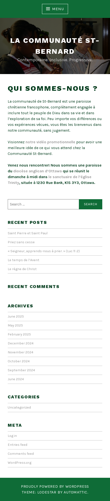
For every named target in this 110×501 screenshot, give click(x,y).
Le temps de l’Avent (23, 260)
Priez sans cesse (21, 242)
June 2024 (16, 379)
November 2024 (20, 352)
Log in (12, 436)
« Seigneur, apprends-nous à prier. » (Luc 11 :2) (44, 251)
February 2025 (19, 334)
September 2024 (21, 370)
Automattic (75, 492)
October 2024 (19, 361)
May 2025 (15, 325)
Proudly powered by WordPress (55, 486)
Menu (58, 9)
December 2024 (21, 343)
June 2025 (16, 316)
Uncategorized (19, 407)
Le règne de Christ (22, 269)
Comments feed (21, 454)
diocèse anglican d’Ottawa (37, 171)
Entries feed (17, 445)
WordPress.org (19, 463)
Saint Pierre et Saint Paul (28, 233)
